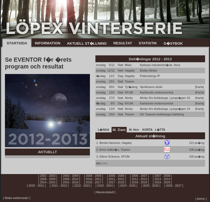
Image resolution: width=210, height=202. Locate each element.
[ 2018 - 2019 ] (139, 182)
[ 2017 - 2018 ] (116, 182)
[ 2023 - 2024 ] (105, 185)
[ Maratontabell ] (105, 192)
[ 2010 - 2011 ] (93, 179)
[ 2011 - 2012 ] (116, 179)
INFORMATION (47, 43)
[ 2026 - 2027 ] (173, 185)
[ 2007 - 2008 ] (162, 175)
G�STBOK (173, 43)
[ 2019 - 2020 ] (162, 182)
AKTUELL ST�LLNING (87, 43)
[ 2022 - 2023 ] (82, 185)
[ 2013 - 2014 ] (162, 179)
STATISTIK (148, 43)
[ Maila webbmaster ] (16, 198)
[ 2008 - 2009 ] (47, 179)
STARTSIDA (17, 43)
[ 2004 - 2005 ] (93, 175)
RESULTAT (122, 43)
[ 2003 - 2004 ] (70, 175)
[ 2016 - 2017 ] (93, 182)
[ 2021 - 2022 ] (59, 185)
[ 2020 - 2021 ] (36, 185)
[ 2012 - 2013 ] (139, 179)
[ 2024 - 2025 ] (127, 185)
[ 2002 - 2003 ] (47, 175)
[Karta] (199, 87)
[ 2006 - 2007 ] (139, 175)
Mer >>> (101, 163)
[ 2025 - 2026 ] (150, 185)
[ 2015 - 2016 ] (70, 182)
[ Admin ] (201, 198)
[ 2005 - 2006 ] (116, 175)
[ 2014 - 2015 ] (47, 182)
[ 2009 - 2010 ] (70, 179)
